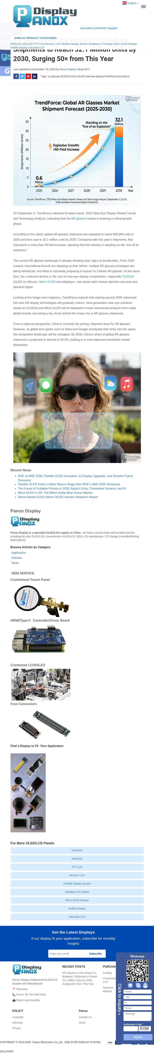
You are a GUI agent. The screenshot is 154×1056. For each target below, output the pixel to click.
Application (18, 552)
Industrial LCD (36, 47)
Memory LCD (52, 43)
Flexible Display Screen (74, 43)
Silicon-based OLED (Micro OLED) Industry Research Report (58, 497)
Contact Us (85, 1017)
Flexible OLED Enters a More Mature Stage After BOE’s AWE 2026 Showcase (69, 484)
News (15, 562)
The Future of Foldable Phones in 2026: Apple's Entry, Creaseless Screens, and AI (72, 488)
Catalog (107, 972)
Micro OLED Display (125, 43)
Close (119, 1000)
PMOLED (16, 43)
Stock (82, 1022)
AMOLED (27, 43)
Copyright (17, 1017)
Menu (145, 6)
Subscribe (95, 953)
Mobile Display (19, 47)
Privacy (16, 1028)
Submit (138, 1037)
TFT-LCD (39, 43)
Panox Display (68, 69)
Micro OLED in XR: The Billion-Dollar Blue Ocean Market (55, 492)
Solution (16, 557)
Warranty (17, 1022)
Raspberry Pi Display (101, 43)
